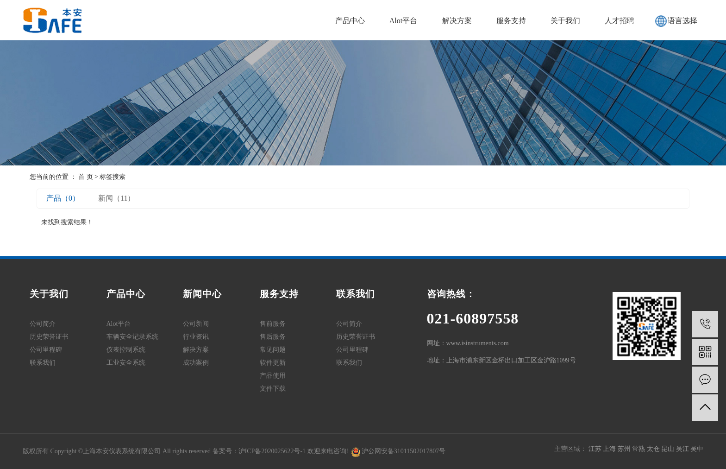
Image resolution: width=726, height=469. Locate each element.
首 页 (85, 176)
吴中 (696, 448)
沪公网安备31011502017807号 (398, 451)
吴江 (683, 448)
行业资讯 (196, 336)
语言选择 (682, 21)
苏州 (625, 448)
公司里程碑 (46, 349)
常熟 (639, 448)
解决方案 (457, 21)
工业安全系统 (125, 362)
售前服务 (273, 323)
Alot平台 (403, 21)
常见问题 (273, 349)
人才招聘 (619, 21)
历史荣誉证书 (49, 336)
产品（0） (63, 198)
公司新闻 (196, 323)
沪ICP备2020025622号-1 (272, 451)
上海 (610, 448)
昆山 (668, 448)
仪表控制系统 (125, 349)
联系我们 (43, 362)
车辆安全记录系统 (132, 336)
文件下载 (273, 388)
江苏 (595, 448)
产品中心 (350, 21)
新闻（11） (116, 198)
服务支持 (511, 21)
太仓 (654, 448)
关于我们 (565, 21)
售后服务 (273, 336)
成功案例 (196, 362)
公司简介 (43, 323)
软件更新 (273, 362)
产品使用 (273, 375)
